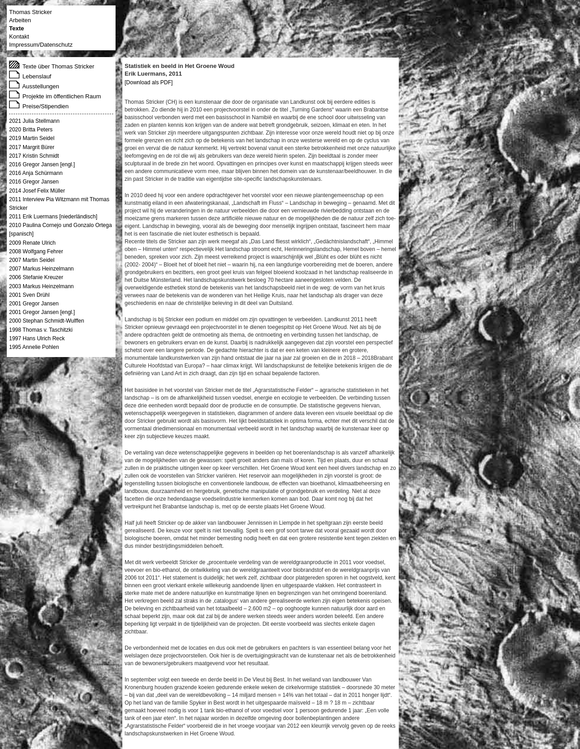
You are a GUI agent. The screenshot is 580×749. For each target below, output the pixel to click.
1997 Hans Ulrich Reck (37, 338)
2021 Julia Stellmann (34, 121)
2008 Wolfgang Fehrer (36, 251)
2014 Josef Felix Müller (37, 191)
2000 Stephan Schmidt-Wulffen (46, 321)
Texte (16, 28)
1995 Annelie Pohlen (34, 347)
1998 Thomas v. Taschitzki (40, 330)
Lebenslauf (30, 76)
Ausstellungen (34, 86)
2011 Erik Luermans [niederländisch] (53, 216)
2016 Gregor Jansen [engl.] (42, 164)
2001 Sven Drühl (29, 295)
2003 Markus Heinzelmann (41, 286)
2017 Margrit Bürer (31, 147)
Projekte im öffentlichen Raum (55, 96)
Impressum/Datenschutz (40, 44)
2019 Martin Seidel (31, 138)
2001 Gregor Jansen (33, 303)
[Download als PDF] (149, 82)
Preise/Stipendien (39, 106)
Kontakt (19, 36)
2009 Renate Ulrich (32, 243)
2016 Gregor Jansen (33, 182)
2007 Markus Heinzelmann (41, 269)
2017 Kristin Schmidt (34, 156)
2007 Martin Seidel (31, 260)
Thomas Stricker (30, 12)
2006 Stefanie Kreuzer (36, 277)
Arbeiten (20, 20)
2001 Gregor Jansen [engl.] (42, 312)
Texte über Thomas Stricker (51, 66)
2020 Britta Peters (31, 129)
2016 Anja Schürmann (36, 173)
